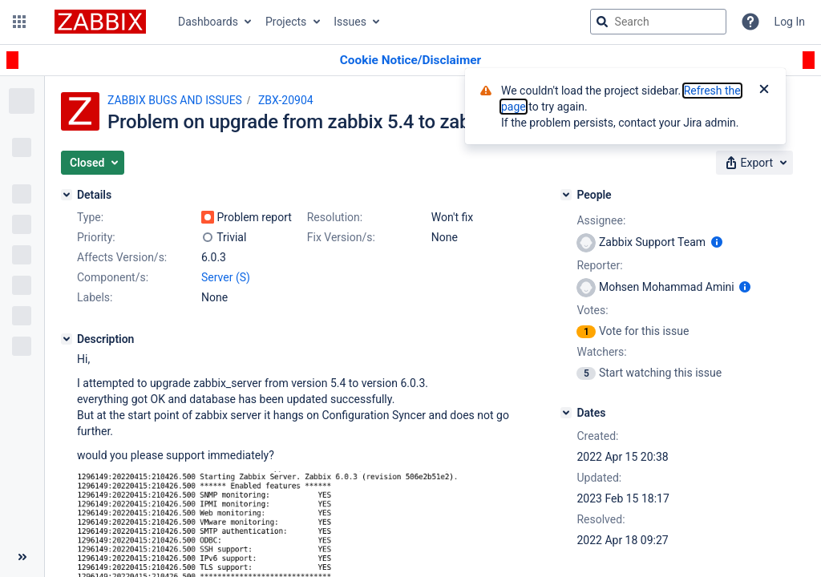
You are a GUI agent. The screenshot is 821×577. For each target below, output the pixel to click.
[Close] (764, 91)
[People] (566, 194)
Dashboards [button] (208, 21)
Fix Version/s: (341, 237)
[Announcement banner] (410, 60)
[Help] (750, 21)
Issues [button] (350, 21)
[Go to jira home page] (100, 22)
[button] (19, 22)
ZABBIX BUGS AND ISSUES (174, 100)
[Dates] (566, 412)
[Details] (66, 194)
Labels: (94, 297)
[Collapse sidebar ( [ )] (22, 557)
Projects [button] (285, 21)
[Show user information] (716, 242)
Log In (789, 21)
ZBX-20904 (285, 100)
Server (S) (225, 277)
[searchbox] (658, 21)
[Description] (66, 339)
